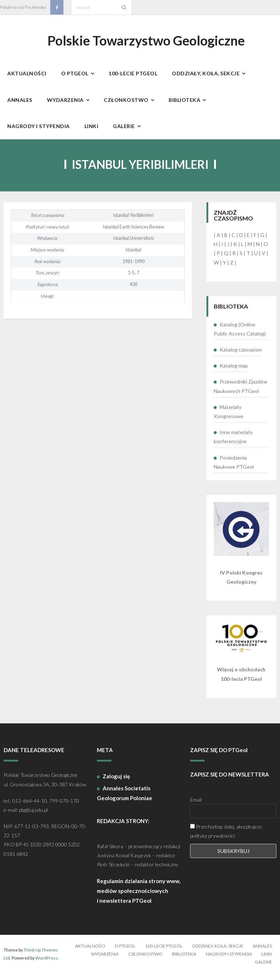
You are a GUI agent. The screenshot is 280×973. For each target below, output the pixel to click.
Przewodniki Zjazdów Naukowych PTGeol (240, 386)
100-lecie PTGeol (163, 946)
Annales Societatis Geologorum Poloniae (124, 793)
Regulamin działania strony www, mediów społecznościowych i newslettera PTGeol (138, 891)
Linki (266, 954)
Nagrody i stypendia (229, 954)
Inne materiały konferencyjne (233, 436)
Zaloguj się (116, 776)
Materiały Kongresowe (228, 411)
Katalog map (234, 365)
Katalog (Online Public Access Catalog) (240, 329)
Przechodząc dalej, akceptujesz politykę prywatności (226, 831)
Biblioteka (184, 954)
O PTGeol (125, 946)
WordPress (46, 958)
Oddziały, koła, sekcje (217, 946)
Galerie (263, 962)
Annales (262, 946)
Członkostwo (145, 954)
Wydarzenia (105, 954)
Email (196, 800)
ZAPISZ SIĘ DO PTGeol (219, 750)
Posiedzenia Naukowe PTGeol (234, 462)
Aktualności (90, 946)
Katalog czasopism (241, 349)
